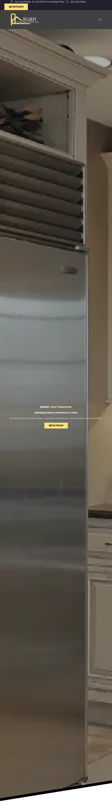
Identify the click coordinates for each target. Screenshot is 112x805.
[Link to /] (25, 19)
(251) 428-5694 (78, 1)
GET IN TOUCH (16, 7)
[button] (100, 19)
